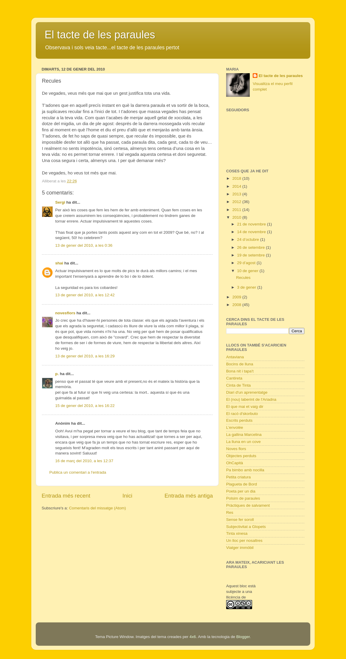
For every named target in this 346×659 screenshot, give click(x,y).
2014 (237, 186)
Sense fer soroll (240, 519)
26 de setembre (251, 247)
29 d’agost (247, 263)
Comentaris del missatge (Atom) (97, 508)
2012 (237, 202)
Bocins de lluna (239, 364)
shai (59, 263)
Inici (128, 496)
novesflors (65, 313)
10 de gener (248, 271)
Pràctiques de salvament (248, 505)
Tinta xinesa (236, 533)
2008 (237, 304)
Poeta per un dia (240, 491)
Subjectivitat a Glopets (246, 526)
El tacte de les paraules (100, 35)
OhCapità (234, 463)
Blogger (243, 637)
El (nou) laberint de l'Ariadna (251, 399)
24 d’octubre (248, 239)
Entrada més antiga (188, 496)
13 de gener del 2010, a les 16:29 (85, 356)
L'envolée (234, 427)
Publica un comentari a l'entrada (77, 472)
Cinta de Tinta (238, 385)
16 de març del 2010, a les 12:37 (84, 461)
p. (57, 374)
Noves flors (236, 449)
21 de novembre (252, 224)
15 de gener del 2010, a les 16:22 (85, 405)
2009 (237, 297)
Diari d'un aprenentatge (246, 392)
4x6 (193, 637)
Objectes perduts (241, 456)
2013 (237, 194)
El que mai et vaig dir (244, 406)
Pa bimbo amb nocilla (245, 470)
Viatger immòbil (240, 547)
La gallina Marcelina (244, 434)
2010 (237, 217)
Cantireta (234, 378)
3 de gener (247, 287)
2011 (237, 209)
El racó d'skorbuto (242, 413)
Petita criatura (238, 477)
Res (229, 512)
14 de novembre (252, 232)
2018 (237, 178)
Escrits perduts (239, 420)
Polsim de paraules (243, 498)
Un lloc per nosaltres (244, 540)
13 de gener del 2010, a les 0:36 (83, 245)
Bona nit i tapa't (240, 371)
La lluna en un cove (243, 441)
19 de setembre (251, 255)
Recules (243, 277)
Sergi (60, 202)
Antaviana (235, 357)
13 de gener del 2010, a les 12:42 (85, 295)
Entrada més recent (66, 496)
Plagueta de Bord (241, 484)
